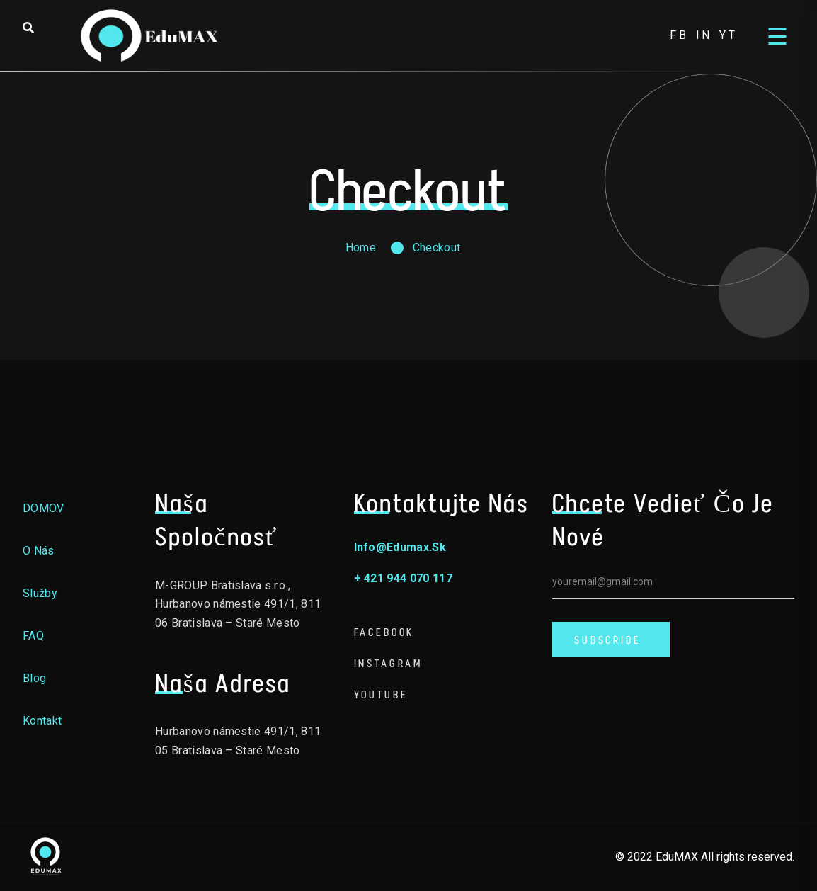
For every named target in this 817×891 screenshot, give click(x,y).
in (704, 35)
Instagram (388, 663)
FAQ (33, 635)
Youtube (381, 694)
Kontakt (42, 720)
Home (360, 247)
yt (728, 35)
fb (679, 35)
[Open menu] (777, 35)
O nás (39, 550)
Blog (34, 678)
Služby (40, 593)
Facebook (384, 632)
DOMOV (43, 508)
